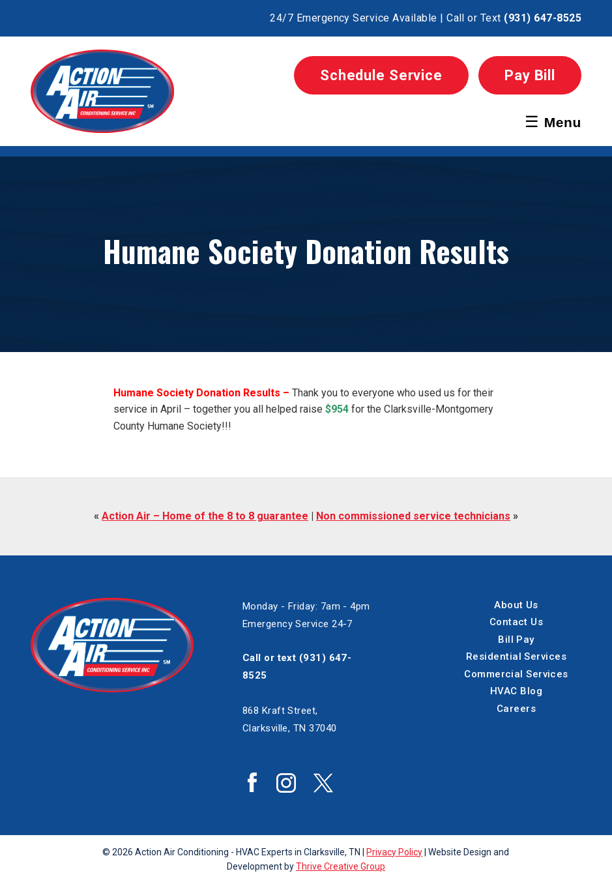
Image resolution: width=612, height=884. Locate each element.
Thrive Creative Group (340, 866)
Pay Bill (529, 75)
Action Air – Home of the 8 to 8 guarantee (205, 516)
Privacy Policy (394, 852)
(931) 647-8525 (542, 18)
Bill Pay (516, 639)
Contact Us (516, 622)
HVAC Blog (516, 691)
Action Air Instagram (286, 783)
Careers (516, 709)
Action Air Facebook (252, 782)
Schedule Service (381, 75)
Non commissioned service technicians (413, 516)
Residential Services (516, 656)
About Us (516, 605)
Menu (553, 121)
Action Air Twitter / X (323, 783)
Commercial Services (516, 674)
